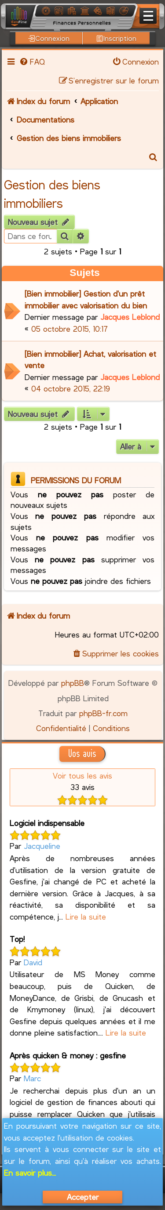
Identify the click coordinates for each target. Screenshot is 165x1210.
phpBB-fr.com (103, 713)
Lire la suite (86, 916)
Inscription (116, 38)
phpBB (72, 683)
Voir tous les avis (82, 775)
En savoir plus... (30, 1172)
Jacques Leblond (130, 317)
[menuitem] (31, 61)
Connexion (49, 38)
